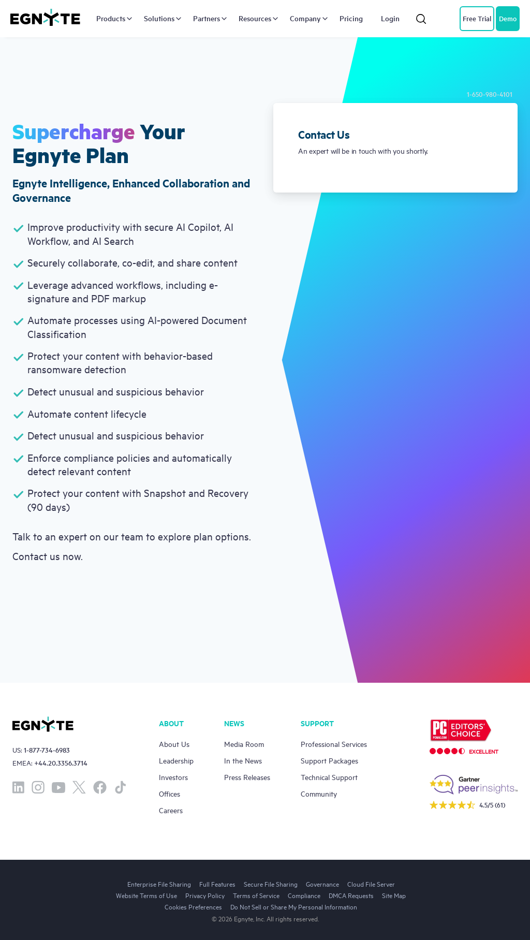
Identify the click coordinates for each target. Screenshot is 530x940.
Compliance (304, 895)
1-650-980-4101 (489, 94)
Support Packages (329, 760)
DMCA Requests (351, 895)
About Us (174, 743)
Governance (322, 883)
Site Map (394, 895)
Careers (171, 810)
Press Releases (247, 777)
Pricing (351, 18)
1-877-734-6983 (47, 750)
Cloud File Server (371, 883)
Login (390, 18)
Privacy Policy (205, 895)
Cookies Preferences (193, 906)
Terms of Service (256, 895)
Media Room (244, 743)
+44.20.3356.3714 (60, 763)
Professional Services (334, 743)
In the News (243, 760)
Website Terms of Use (146, 895)
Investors (173, 777)
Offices (169, 793)
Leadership (176, 760)
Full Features (217, 883)
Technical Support (329, 777)
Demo (508, 18)
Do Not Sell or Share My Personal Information (293, 906)
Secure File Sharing (271, 883)
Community (319, 793)
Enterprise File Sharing (159, 883)
